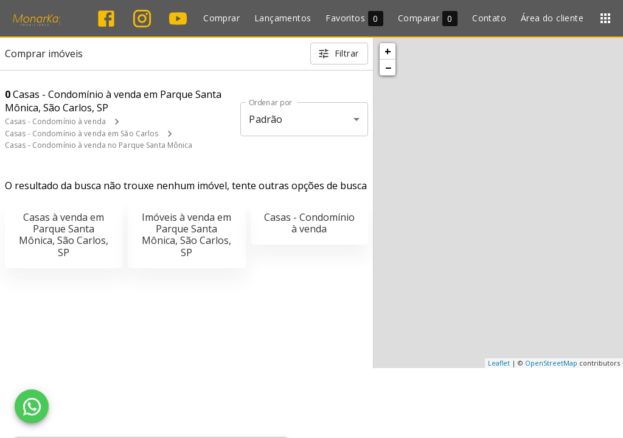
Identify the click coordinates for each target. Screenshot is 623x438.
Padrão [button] (265, 119)
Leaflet (499, 362)
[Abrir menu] (605, 18)
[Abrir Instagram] (142, 18)
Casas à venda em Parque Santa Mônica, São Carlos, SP (63, 234)
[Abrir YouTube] (178, 18)
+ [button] (388, 51)
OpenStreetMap (551, 362)
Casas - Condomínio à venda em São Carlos (82, 133)
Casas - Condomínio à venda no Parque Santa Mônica (99, 145)
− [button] (388, 67)
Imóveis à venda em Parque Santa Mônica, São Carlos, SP (186, 234)
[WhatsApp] (32, 406)
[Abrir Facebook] (106, 18)
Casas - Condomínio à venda (55, 121)
